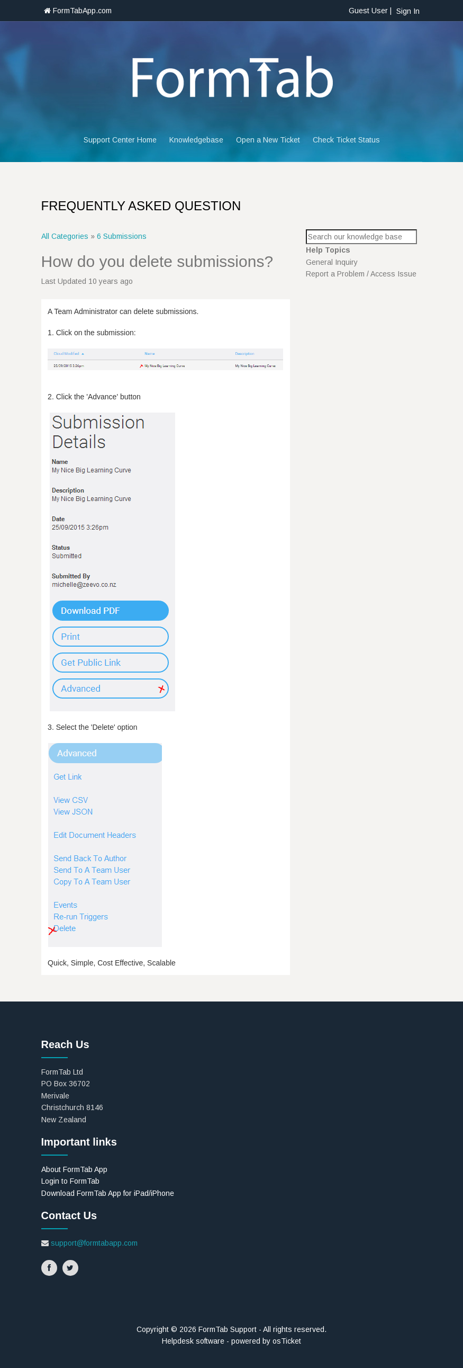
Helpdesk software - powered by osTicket (231, 1341)
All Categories (64, 236)
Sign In (408, 11)
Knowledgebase (196, 140)
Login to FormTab (70, 1181)
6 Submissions (122, 236)
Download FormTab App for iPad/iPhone (107, 1193)
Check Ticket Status (346, 140)
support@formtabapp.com (94, 1243)
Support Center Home (120, 140)
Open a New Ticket (268, 140)
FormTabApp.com (78, 10)
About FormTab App (74, 1169)
